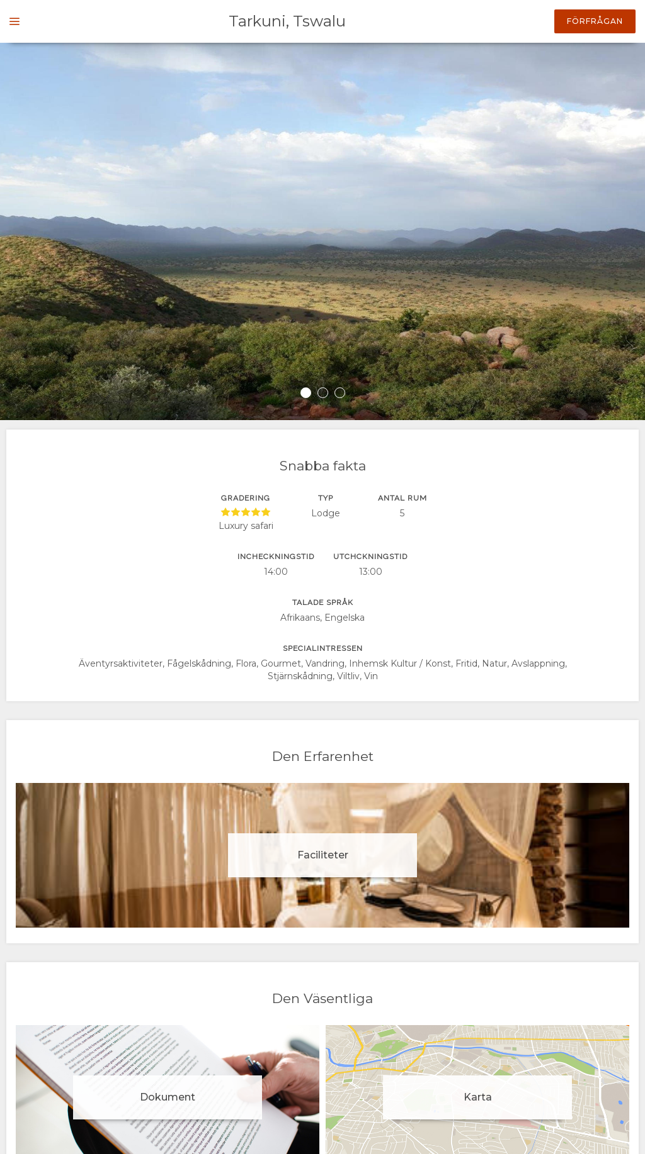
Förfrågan (595, 21)
